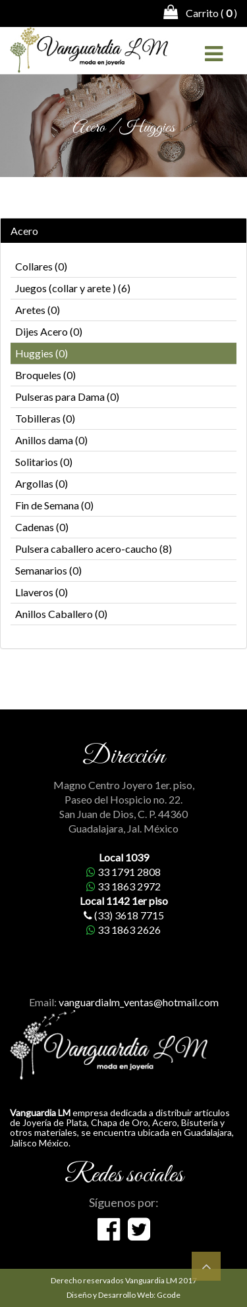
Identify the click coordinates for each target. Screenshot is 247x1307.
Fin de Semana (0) (54, 505)
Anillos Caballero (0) (61, 613)
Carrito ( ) (200, 12)
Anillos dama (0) (51, 440)
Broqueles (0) (45, 375)
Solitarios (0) (43, 461)
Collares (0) (41, 266)
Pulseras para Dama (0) (67, 396)
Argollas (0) (41, 483)
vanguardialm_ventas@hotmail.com (139, 1002)
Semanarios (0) (48, 570)
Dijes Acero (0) (48, 331)
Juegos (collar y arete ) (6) (72, 288)
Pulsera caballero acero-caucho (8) (93, 548)
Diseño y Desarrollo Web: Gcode (123, 1295)
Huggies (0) (41, 353)
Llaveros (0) (41, 592)
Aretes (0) (37, 309)
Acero (24, 231)
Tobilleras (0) (45, 418)
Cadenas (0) (42, 527)
